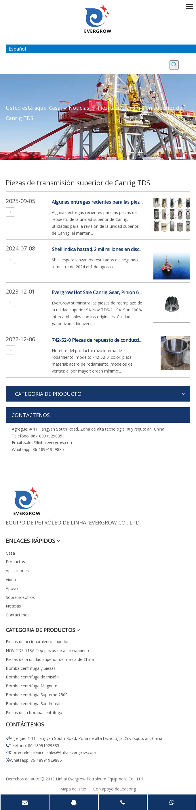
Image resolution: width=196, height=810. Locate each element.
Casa (10, 553)
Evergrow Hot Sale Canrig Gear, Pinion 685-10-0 (103, 292)
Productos (15, 561)
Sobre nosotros (20, 597)
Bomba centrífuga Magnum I (33, 686)
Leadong (127, 789)
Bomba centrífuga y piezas (31, 668)
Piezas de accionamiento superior (37, 641)
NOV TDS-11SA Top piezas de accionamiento (48, 650)
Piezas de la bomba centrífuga (34, 712)
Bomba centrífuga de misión (32, 677)
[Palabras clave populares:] (174, 65)
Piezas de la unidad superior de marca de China (50, 659)
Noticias (13, 606)
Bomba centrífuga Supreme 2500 (37, 694)
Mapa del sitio (73, 789)
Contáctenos (18, 615)
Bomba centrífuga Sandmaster (34, 703)
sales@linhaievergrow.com (48, 442)
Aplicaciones (17, 570)
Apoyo (12, 588)
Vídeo (11, 579)
